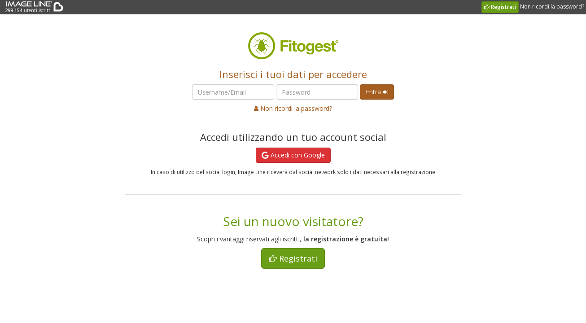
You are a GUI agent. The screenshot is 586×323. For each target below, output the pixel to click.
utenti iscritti (28, 6)
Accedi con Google (293, 155)
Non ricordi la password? (552, 6)
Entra (377, 91)
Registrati (500, 7)
